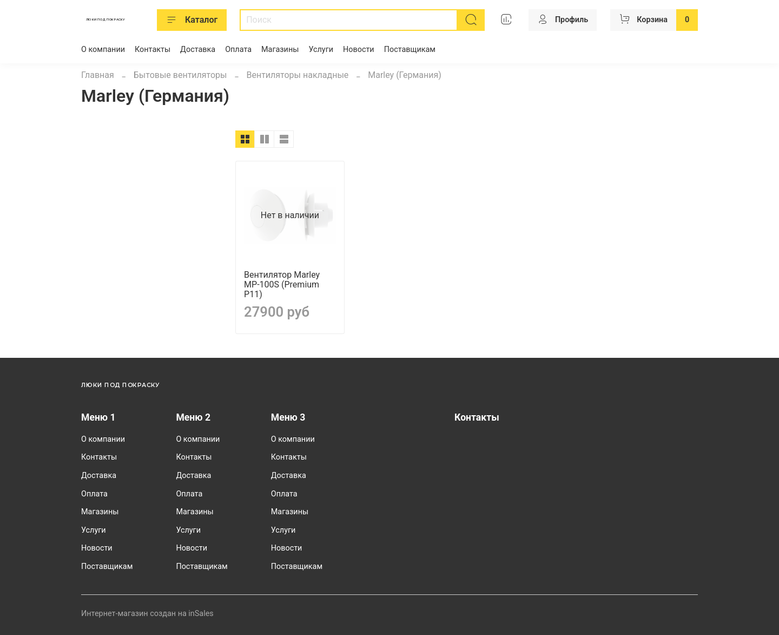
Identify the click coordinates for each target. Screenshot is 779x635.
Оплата (238, 49)
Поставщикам (409, 49)
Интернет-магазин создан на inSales (147, 613)
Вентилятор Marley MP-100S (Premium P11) (282, 284)
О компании (103, 49)
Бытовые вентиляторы (180, 75)
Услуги (320, 49)
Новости (358, 49)
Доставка (197, 49)
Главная (97, 75)
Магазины (280, 49)
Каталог (191, 20)
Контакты (152, 49)
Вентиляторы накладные (297, 75)
